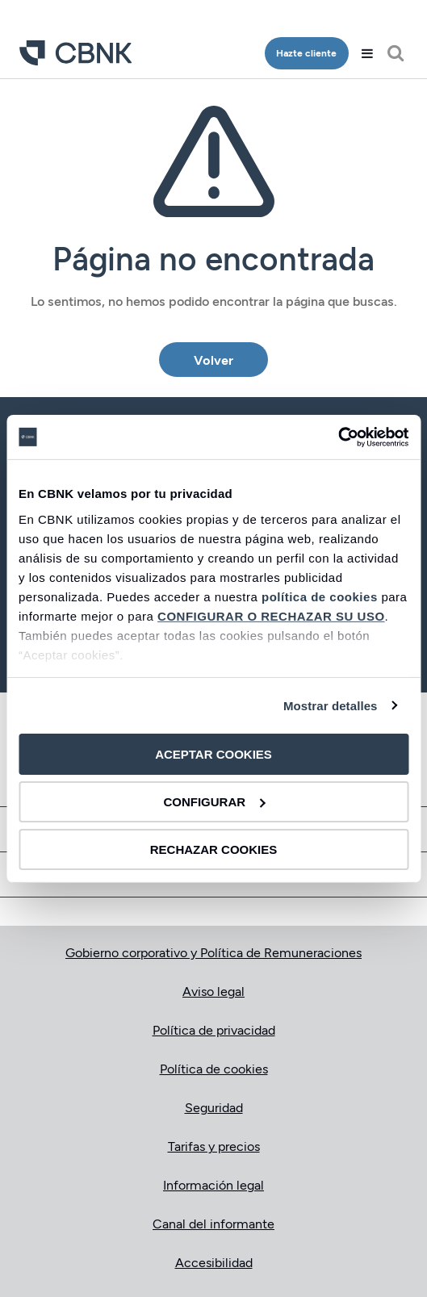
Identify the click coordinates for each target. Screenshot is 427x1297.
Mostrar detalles (330, 705)
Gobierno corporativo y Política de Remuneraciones (213, 952)
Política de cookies (214, 1068)
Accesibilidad (214, 1262)
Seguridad (214, 1107)
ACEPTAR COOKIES (213, 754)
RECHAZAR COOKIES (214, 849)
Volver (213, 359)
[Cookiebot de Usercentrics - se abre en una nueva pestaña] (337, 436)
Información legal (213, 1184)
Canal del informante (213, 1223)
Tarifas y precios (214, 1145)
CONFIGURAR (214, 802)
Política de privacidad (214, 1029)
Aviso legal (213, 990)
